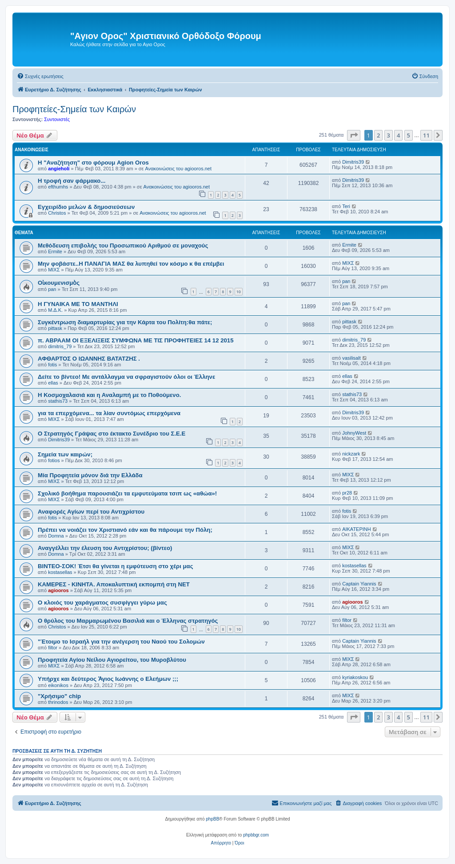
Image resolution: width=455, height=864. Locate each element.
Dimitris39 (353, 162)
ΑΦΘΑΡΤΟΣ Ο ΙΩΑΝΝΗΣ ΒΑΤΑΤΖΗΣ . (89, 358)
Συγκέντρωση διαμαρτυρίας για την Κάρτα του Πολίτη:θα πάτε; (125, 322)
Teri (346, 206)
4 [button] (398, 135)
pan (52, 289)
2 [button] (378, 135)
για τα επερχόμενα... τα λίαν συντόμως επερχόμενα (109, 413)
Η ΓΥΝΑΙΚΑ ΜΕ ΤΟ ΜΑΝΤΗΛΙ (78, 304)
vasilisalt (351, 358)
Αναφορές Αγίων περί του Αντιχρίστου (91, 511)
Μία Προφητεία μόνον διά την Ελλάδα (90, 475)
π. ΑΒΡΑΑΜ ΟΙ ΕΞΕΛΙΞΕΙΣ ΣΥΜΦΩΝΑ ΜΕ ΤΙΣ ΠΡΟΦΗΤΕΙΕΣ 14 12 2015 (136, 340)
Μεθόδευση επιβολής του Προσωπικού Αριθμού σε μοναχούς (123, 245)
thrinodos (58, 702)
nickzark (351, 453)
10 (238, 292)
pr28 (347, 492)
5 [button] (408, 135)
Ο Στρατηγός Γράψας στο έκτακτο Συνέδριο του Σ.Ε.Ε (111, 433)
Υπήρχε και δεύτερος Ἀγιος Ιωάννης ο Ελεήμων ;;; (108, 678)
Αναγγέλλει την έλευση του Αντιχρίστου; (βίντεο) (105, 548)
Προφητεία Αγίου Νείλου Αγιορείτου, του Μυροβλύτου (112, 659)
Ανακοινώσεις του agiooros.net (178, 168)
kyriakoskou (355, 677)
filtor (346, 620)
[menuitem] (40, 76)
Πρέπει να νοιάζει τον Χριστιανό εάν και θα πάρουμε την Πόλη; (125, 529)
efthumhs (58, 186)
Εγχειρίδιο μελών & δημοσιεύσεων (86, 207)
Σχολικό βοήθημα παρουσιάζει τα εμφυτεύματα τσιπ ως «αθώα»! (127, 493)
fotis (52, 364)
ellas (53, 382)
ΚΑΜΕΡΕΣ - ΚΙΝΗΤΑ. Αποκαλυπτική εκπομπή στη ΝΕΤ (114, 584)
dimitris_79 (60, 346)
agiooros (58, 590)
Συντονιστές (57, 119)
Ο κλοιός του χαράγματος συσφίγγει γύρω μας (102, 602)
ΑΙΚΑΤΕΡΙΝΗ (356, 529)
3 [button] (388, 135)
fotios (54, 460)
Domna (56, 535)
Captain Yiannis (359, 583)
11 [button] (426, 135)
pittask (55, 328)
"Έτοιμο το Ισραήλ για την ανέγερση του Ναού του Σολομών (121, 641)
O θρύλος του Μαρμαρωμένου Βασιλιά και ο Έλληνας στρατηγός (128, 620)
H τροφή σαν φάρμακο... (71, 180)
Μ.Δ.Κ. (55, 310)
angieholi (58, 168)
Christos (57, 213)
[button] (353, 135)
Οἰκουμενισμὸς (59, 282)
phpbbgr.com (256, 835)
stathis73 (58, 401)
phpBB (212, 819)
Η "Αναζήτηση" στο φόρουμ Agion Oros (93, 162)
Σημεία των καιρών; (65, 454)
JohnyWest (354, 433)
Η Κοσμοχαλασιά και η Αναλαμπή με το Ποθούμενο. (109, 395)
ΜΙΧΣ (54, 269)
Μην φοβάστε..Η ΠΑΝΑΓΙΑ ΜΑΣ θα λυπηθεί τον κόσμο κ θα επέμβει (131, 263)
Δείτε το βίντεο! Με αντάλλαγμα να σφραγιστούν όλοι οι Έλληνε (126, 376)
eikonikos (58, 685)
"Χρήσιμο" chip (59, 696)
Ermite (55, 251)
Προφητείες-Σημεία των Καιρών (74, 109)
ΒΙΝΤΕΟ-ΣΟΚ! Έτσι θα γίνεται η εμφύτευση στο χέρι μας (115, 566)
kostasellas (60, 572)
